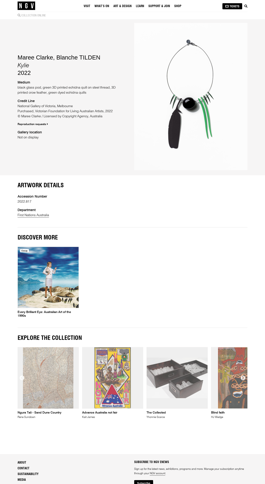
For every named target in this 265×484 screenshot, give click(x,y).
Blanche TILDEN (78, 57)
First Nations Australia (33, 215)
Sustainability (28, 474)
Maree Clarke (35, 57)
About (22, 462)
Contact (23, 468)
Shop (177, 6)
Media (22, 479)
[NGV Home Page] (26, 6)
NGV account (157, 473)
